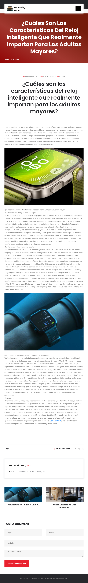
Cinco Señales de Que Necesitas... (64, 506)
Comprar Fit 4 (55, 421)
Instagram (41, 471)
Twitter (31, 471)
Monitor (16, 59)
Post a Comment (17, 564)
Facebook (22, 471)
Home (6, 59)
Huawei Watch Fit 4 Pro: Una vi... (23, 504)
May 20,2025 (48, 77)
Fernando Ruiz (31, 77)
